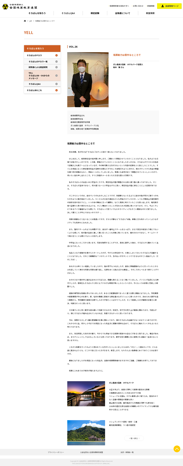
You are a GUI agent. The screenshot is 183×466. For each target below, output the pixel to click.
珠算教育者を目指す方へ (119, 6)
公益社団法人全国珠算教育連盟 (91, 452)
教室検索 (150, 13)
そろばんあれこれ (34, 90)
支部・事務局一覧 (127, 452)
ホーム (25, 20)
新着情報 (150, 6)
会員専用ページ (172, 6)
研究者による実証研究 (38, 67)
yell (30, 21)
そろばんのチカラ (34, 55)
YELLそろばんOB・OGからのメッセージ (39, 75)
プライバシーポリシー (56, 452)
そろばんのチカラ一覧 (38, 61)
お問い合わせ (138, 6)
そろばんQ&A (68, 13)
